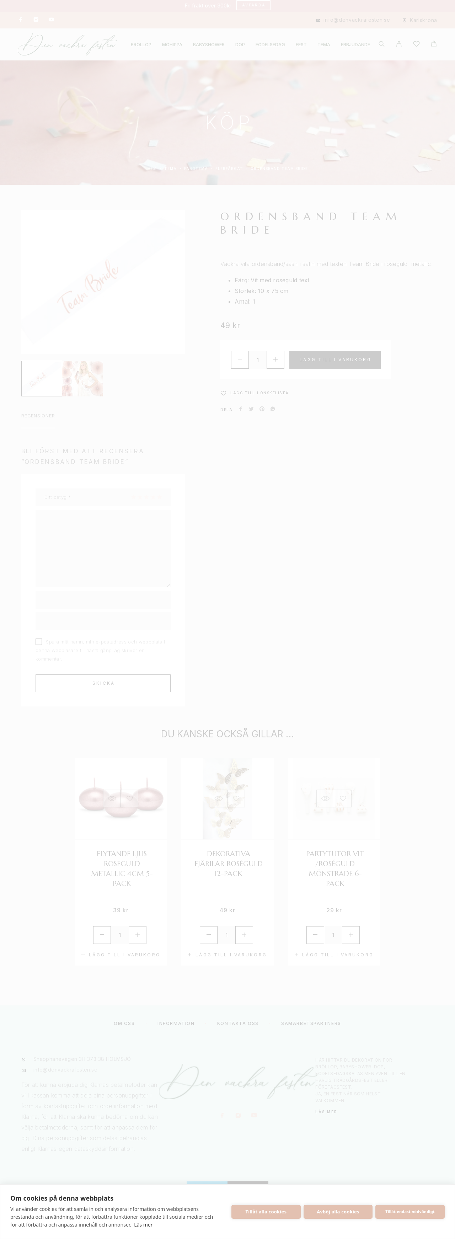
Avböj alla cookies (338, 1211)
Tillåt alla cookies (266, 1211)
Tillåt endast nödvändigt (410, 1211)
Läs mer (143, 1224)
